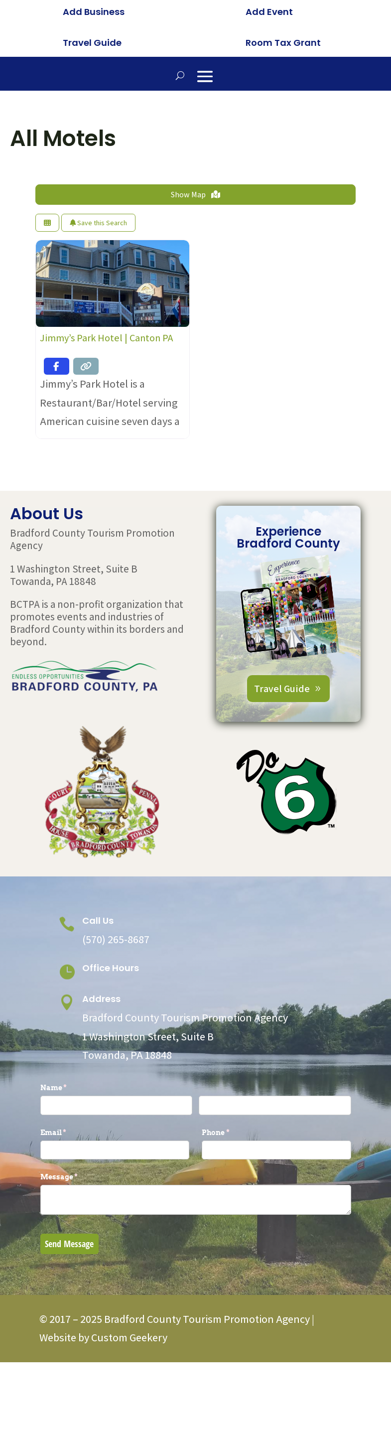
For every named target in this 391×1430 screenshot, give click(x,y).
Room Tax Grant (283, 42)
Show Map (195, 248)
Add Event (269, 11)
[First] (116, 1158)
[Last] (275, 1158)
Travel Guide (92, 42)
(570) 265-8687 (115, 993)
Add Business (94, 11)
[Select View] (47, 276)
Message (75, 1231)
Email (70, 1186)
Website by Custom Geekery (103, 1391)
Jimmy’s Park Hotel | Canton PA (106, 391)
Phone (232, 1186)
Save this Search (98, 276)
